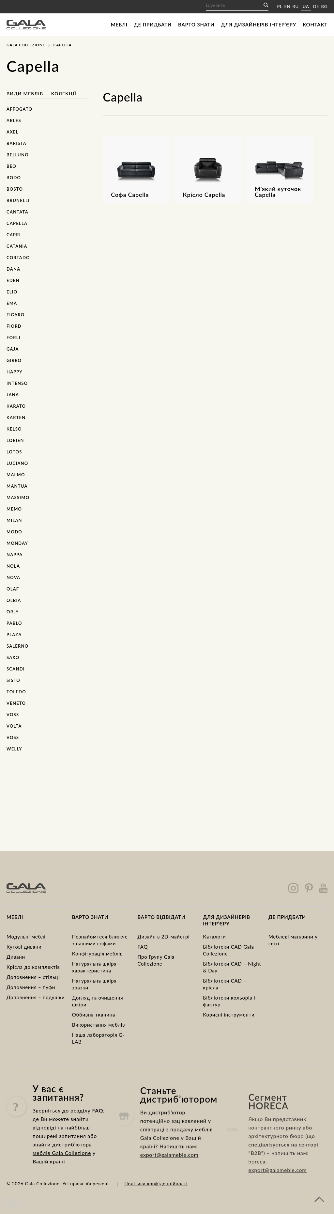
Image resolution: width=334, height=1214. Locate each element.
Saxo (13, 657)
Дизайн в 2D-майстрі (163, 936)
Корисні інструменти (228, 1014)
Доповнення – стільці (33, 977)
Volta (14, 726)
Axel (13, 131)
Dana (13, 269)
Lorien (15, 440)
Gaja (13, 349)
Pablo (14, 623)
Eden (13, 280)
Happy (15, 371)
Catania (17, 246)
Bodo (14, 177)
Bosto (15, 189)
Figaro (16, 314)
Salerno (17, 646)
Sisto (13, 680)
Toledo (16, 691)
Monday (17, 543)
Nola (13, 566)
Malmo (16, 474)
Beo (11, 166)
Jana (13, 394)
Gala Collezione (26, 44)
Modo (14, 531)
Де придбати (153, 24)
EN (287, 6)
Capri (14, 234)
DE (316, 6)
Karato (16, 406)
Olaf (13, 588)
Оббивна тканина (93, 1014)
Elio (12, 291)
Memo (14, 509)
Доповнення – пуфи (31, 987)
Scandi (16, 668)
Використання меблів (98, 1025)
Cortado (18, 257)
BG (324, 6)
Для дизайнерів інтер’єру (258, 24)
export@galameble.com (169, 1175)
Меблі (119, 24)
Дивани (16, 957)
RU (296, 6)
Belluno (18, 154)
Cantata (17, 211)
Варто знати (196, 24)
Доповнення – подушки (36, 997)
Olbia (14, 600)
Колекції (63, 93)
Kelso (14, 429)
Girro (14, 360)
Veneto (16, 703)
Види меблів (25, 93)
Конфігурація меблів (97, 953)
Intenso (17, 383)
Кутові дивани (24, 947)
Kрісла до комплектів (33, 967)
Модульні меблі (26, 936)
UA (306, 6)
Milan (14, 520)
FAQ (142, 947)
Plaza (14, 634)
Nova (13, 577)
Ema (12, 303)
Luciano (17, 463)
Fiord (14, 326)
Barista (16, 143)
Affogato (19, 109)
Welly (14, 748)
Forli (14, 337)
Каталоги (214, 936)
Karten (16, 417)
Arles (14, 120)
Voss (13, 714)
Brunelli (18, 200)
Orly (13, 611)
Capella (17, 223)
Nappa (15, 554)
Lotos (14, 451)
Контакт (315, 24)
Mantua (17, 486)
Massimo (18, 497)
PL (279, 6)
